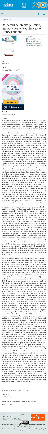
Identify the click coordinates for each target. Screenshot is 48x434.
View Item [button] (7, 19)
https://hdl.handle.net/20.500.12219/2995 (15, 390)
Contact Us (6, 419)
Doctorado (5, 397)
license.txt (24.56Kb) (33, 39)
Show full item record (8, 114)
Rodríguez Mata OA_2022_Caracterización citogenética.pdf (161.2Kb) (34, 43)
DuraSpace (10, 417)
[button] (2, 13)
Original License (7, 404)
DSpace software (8, 415)
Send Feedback (16, 419)
